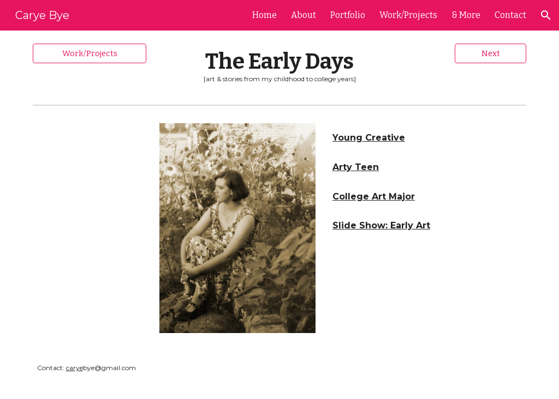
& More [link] (465, 15)
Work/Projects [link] (408, 15)
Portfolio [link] (347, 15)
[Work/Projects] (89, 53)
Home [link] (264, 15)
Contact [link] (510, 15)
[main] (279, 65)
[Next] (490, 53)
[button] (546, 15)
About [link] (303, 15)
